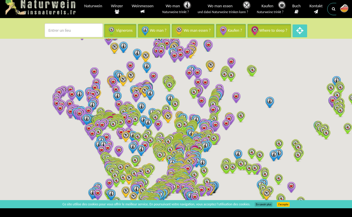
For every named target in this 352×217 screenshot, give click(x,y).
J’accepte (283, 204)
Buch (296, 9)
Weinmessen (143, 9)
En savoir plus (263, 204)
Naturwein (93, 6)
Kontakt (316, 9)
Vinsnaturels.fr (42, 8)
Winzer (117, 9)
